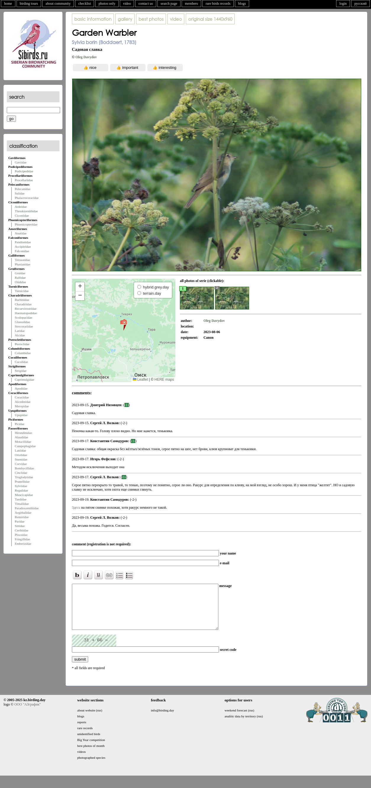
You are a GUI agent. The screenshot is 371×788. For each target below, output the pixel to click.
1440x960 (210, 19)
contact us (145, 3)
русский (360, 3)
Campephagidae (25, 446)
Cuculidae (21, 362)
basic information (93, 19)
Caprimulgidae (24, 379)
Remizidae (22, 517)
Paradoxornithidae (27, 508)
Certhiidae (21, 530)
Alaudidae (21, 437)
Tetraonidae (22, 260)
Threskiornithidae (26, 211)
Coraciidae (22, 397)
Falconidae (22, 251)
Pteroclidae (22, 344)
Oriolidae (21, 455)
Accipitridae (23, 246)
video (127, 3)
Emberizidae (23, 543)
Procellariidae (24, 180)
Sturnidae (21, 459)
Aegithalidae (23, 512)
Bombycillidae (24, 468)
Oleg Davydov (86, 57)
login (343, 3)
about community (58, 3)
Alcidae (20, 335)
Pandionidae (23, 242)
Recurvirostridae (25, 308)
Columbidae (23, 353)
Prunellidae (22, 481)
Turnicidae (22, 291)
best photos (151, 19)
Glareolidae (22, 322)
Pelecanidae (22, 189)
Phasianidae (22, 264)
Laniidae (20, 450)
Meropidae (22, 406)
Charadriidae (23, 304)
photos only (107, 3)
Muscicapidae (24, 495)
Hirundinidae (23, 432)
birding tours (29, 3)
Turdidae (20, 499)
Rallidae (20, 277)
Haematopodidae (26, 313)
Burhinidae (22, 299)
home (8, 3)
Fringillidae (22, 539)
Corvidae (21, 464)
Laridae (20, 331)
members (191, 3)
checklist (84, 3)
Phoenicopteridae (26, 224)
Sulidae (20, 193)
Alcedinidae (22, 401)
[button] (124, 324)
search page (169, 3)
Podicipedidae (24, 171)
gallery (125, 19)
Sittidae (20, 526)
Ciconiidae (22, 215)
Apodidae (21, 388)
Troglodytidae (24, 477)
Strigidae (21, 370)
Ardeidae (21, 206)
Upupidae (21, 415)
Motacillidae (23, 441)
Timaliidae (22, 503)
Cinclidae (21, 472)
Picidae (19, 424)
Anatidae (21, 233)
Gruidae (20, 273)
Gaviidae (21, 162)
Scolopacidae (23, 317)
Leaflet (140, 379)
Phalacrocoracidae (27, 198)
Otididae (20, 282)
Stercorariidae (24, 326)
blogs (242, 3)
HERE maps (164, 379)
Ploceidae (21, 534)
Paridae (20, 521)
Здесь (76, 507)
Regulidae (21, 490)
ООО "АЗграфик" (27, 713)
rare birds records (218, 3)
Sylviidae (21, 486)
